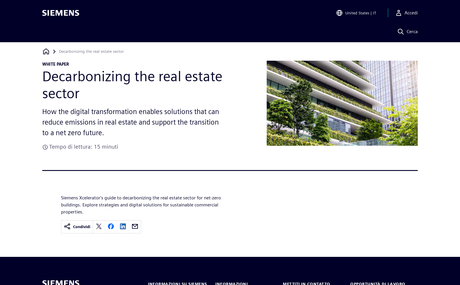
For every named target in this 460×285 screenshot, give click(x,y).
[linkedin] (123, 226)
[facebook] (111, 226)
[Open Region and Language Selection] (356, 13)
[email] (135, 226)
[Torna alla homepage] (46, 51)
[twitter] (99, 226)
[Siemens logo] (60, 13)
